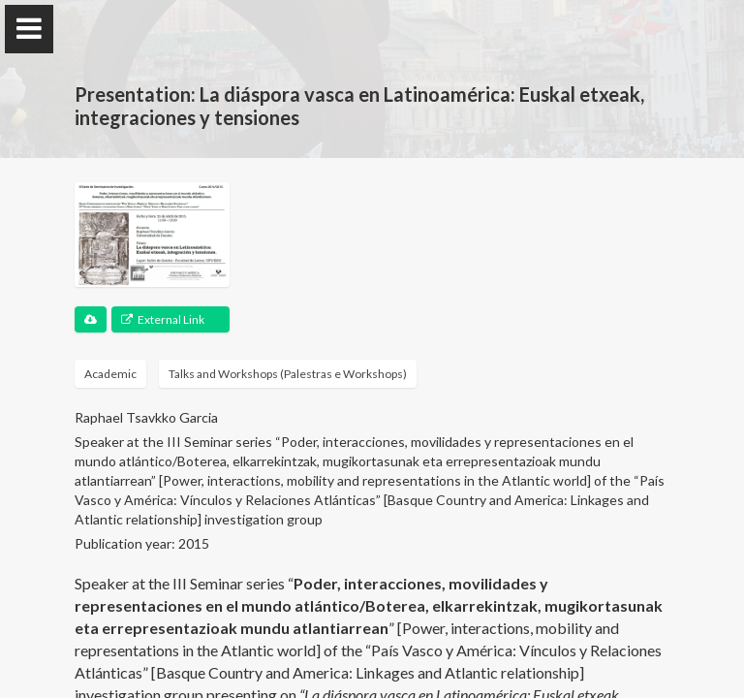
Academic (110, 373)
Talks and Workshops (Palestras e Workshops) (288, 373)
